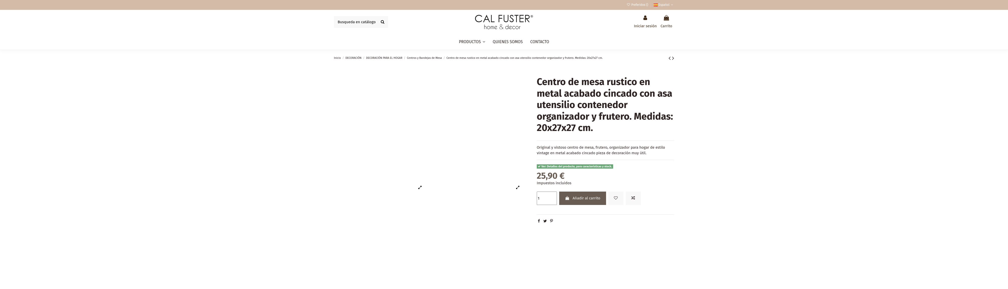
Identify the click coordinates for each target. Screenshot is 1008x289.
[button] (472, 41)
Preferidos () (637, 5)
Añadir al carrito (582, 198)
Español (664, 5)
